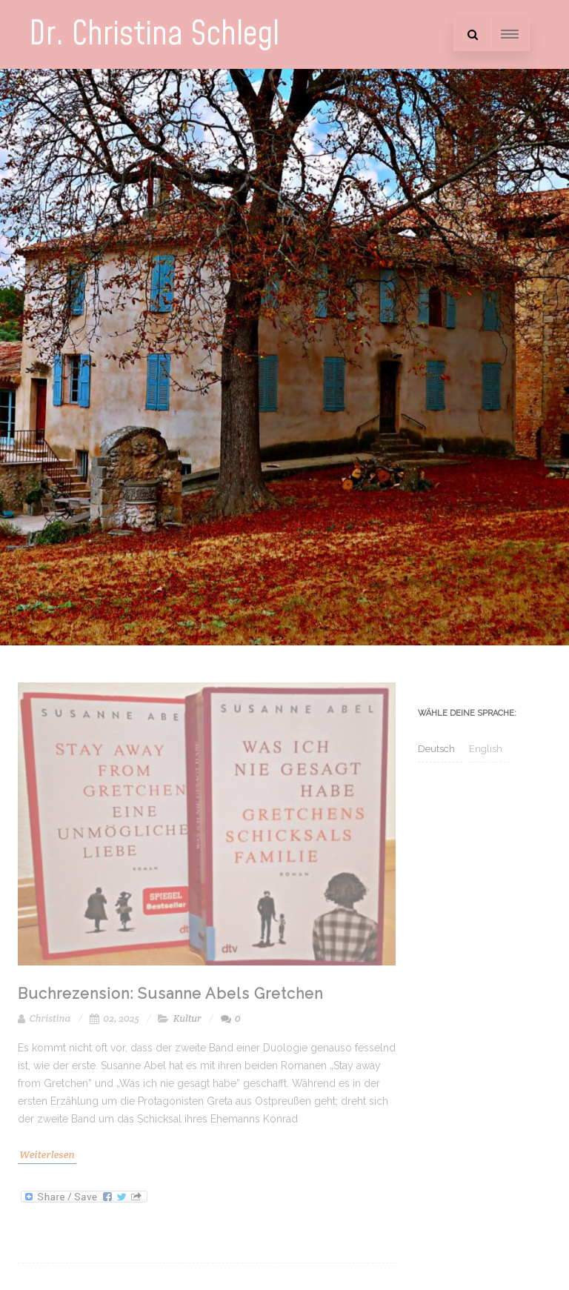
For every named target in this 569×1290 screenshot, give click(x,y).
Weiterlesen (47, 1154)
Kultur (187, 1018)
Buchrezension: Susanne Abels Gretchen (170, 994)
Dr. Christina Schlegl (154, 34)
